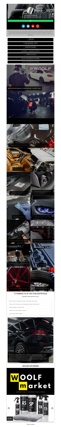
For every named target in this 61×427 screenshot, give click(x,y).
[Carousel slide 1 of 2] (29, 420)
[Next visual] (52, 408)
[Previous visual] (9, 408)
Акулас (32, 424)
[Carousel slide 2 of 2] (32, 420)
